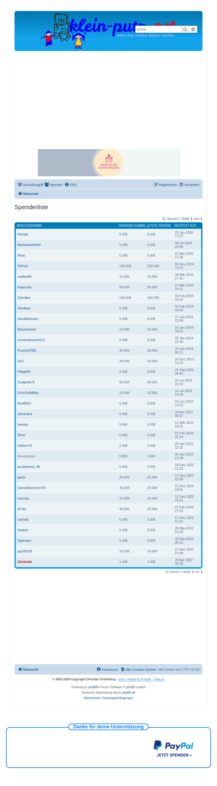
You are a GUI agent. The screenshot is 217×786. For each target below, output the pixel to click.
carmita (23, 519)
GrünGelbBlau (28, 393)
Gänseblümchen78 (31, 488)
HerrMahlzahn (28, 319)
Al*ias (22, 509)
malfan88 (24, 276)
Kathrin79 (25, 445)
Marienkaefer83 (29, 245)
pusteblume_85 (29, 466)
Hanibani (24, 308)
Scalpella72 (26, 382)
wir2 (21, 361)
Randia (23, 234)
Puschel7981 (27, 350)
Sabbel (23, 530)
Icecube (23, 498)
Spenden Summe (132, 225)
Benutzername (29, 225)
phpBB (92, 687)
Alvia (21, 255)
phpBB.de (128, 692)
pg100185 (25, 551)
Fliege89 (24, 371)
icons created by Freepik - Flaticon (141, 679)
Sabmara (24, 540)
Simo (21, 435)
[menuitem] (53, 184)
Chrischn (25, 562)
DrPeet (23, 266)
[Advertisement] (108, 96)
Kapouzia (24, 287)
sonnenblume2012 (31, 340)
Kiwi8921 (24, 403)
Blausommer (27, 329)
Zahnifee (24, 297)
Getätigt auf (185, 225)
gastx (21, 477)
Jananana (25, 414)
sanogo (23, 424)
